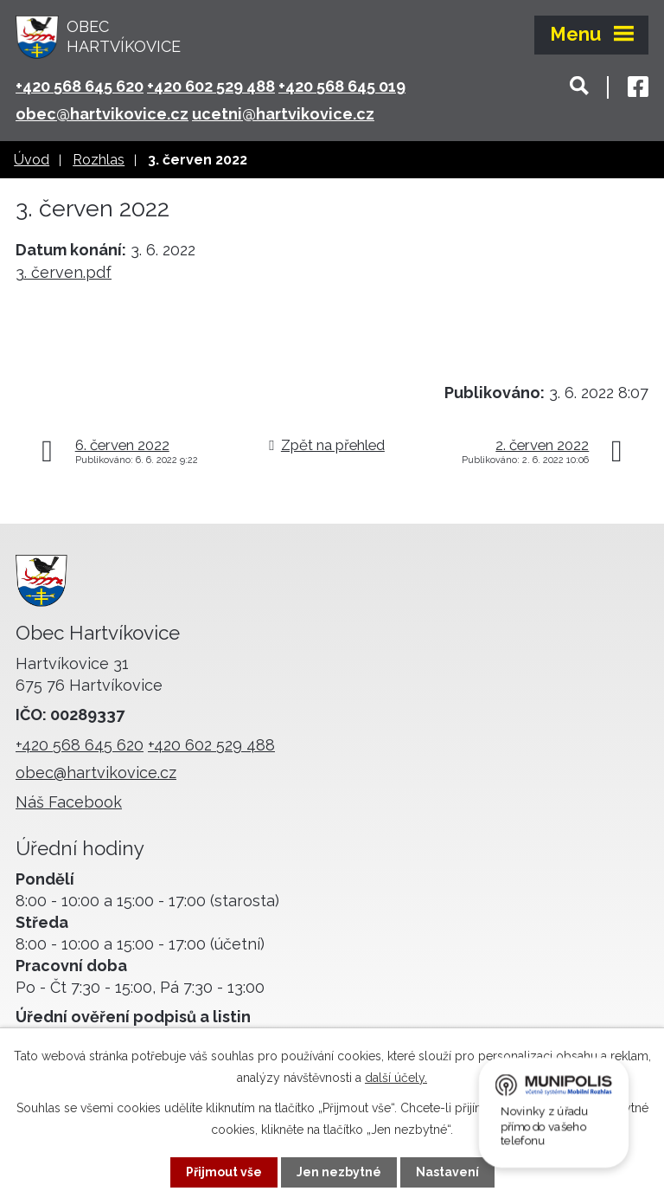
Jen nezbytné (339, 1172)
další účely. (396, 1078)
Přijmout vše (224, 1172)
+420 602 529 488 (211, 86)
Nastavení (447, 1172)
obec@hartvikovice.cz (102, 114)
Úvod (31, 159)
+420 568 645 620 (80, 86)
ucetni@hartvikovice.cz (283, 114)
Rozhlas (98, 159)
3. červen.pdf (64, 272)
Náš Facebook (69, 802)
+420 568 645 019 (341, 86)
